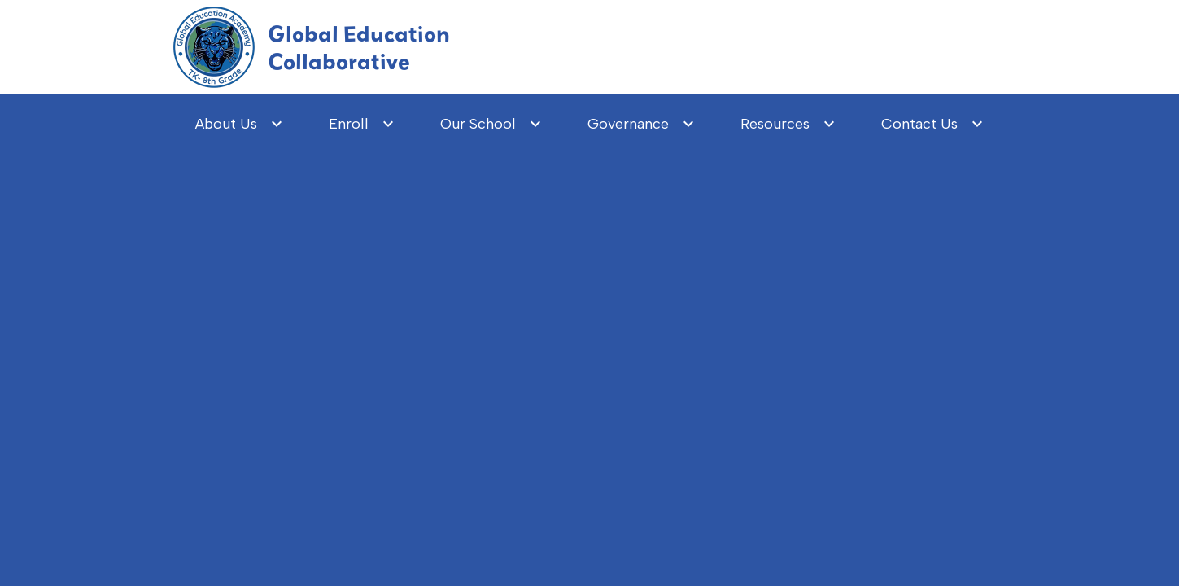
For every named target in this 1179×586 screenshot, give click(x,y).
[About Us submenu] (239, 123)
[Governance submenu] (641, 123)
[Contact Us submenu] (932, 123)
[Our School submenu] (491, 123)
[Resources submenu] (788, 123)
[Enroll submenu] (361, 123)
